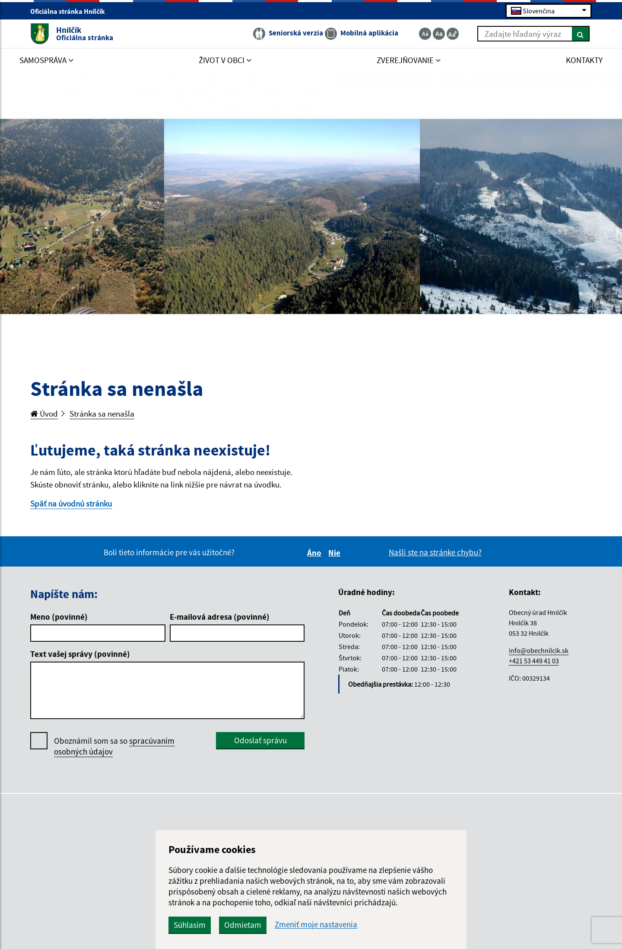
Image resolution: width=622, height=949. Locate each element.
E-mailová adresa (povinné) (220, 616)
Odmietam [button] (242, 925)
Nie (335, 553)
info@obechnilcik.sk (538, 650)
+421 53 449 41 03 (534, 660)
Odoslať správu (260, 740)
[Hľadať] (581, 33)
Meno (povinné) (59, 616)
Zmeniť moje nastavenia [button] (316, 924)
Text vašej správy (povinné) (80, 654)
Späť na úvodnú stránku (71, 503)
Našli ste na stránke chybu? (435, 552)
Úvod (44, 413)
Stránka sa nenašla (102, 413)
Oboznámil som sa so (114, 746)
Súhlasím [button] (190, 925)
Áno (315, 553)
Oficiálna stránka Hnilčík (71, 11)
